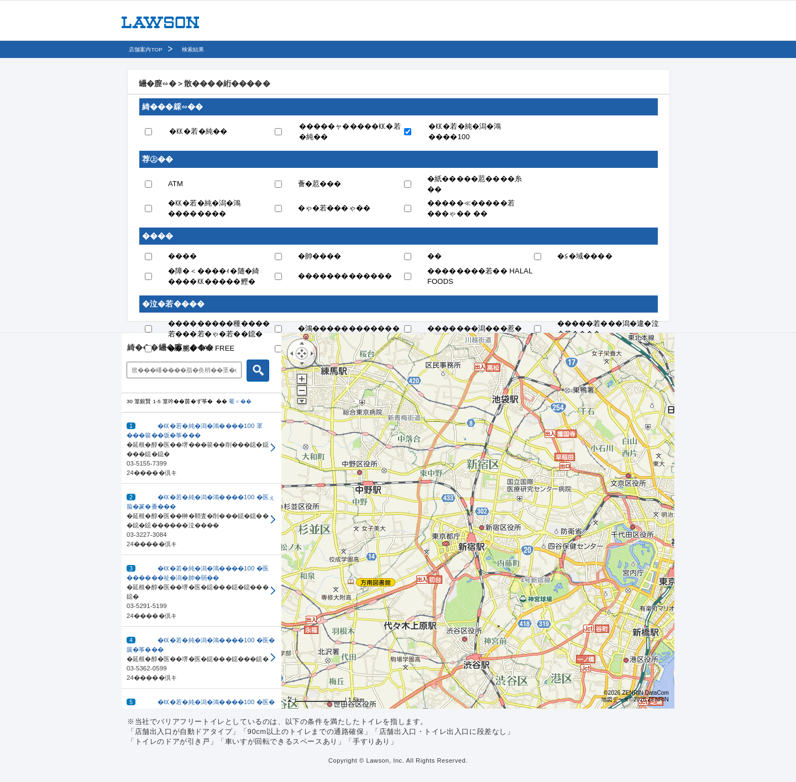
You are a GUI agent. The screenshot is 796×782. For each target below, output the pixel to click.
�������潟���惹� (474, 328)
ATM (175, 183)
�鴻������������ (349, 328)
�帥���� (320, 256)
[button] (201, 448)
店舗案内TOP (146, 49)
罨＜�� (240, 401)
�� (434, 256)
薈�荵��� (320, 183)
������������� (345, 276)
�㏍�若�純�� (198, 131)
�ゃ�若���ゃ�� (334, 208)
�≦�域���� (584, 256)
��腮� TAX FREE (201, 348)
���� (182, 256)
